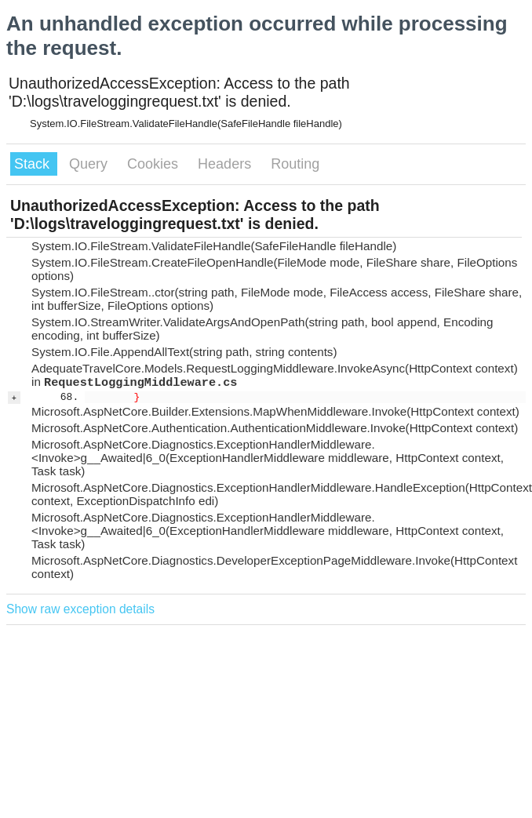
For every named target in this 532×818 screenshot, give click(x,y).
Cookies (154, 164)
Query (90, 164)
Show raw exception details (80, 609)
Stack (33, 164)
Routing (295, 164)
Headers (226, 164)
